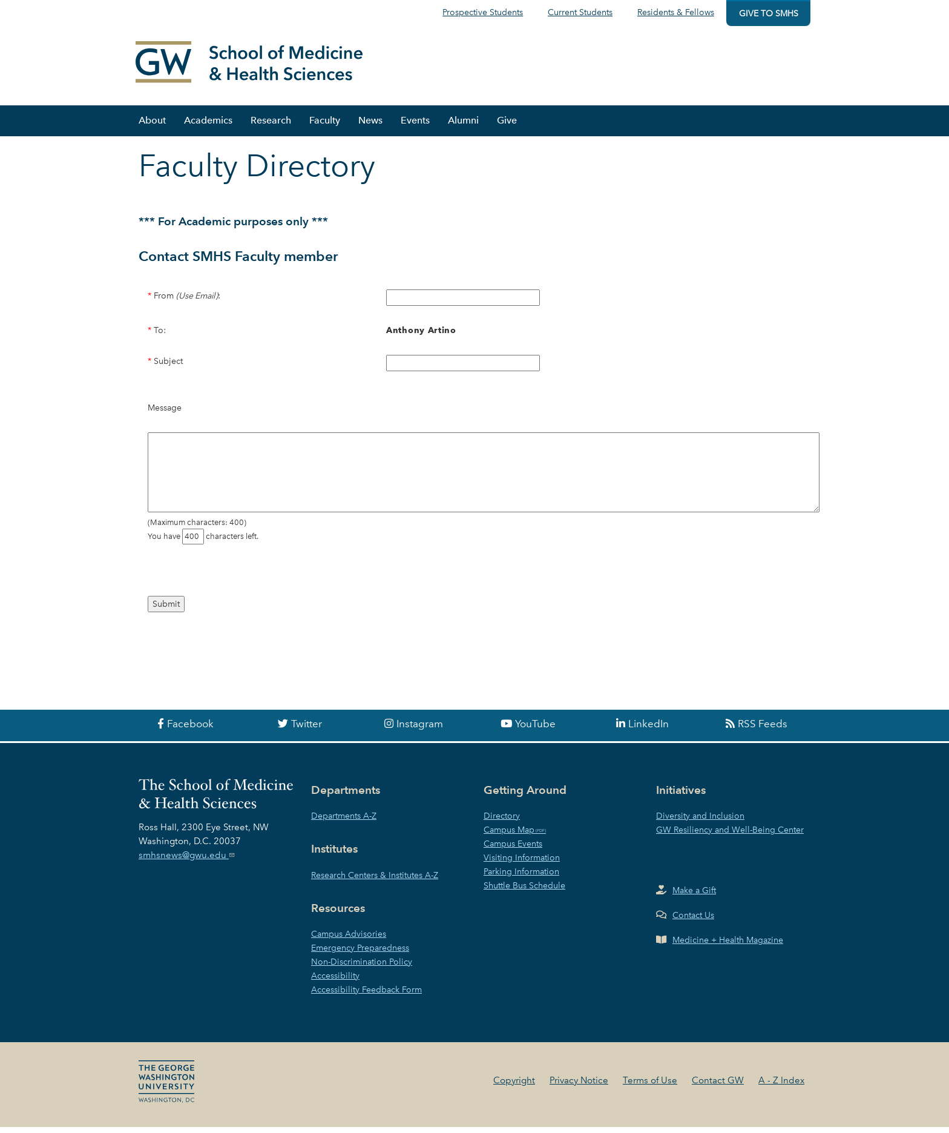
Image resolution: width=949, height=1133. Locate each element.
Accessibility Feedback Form (366, 995)
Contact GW (718, 1086)
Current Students (580, 12)
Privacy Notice (579, 1086)
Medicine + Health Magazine (727, 946)
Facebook (190, 730)
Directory (502, 822)
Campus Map (509, 836)
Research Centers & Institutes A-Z (374, 881)
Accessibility (335, 981)
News (370, 125)
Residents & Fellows (675, 12)
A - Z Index (781, 1086)
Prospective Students (482, 12)
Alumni (463, 125)
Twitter (306, 730)
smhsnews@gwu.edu (188, 860)
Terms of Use (650, 1086)
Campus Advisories (348, 940)
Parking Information (521, 877)
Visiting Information (522, 863)
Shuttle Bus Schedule (524, 891)
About (152, 125)
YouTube (535, 730)
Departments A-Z (343, 822)
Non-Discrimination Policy (361, 968)
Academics (208, 125)
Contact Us (693, 921)
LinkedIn (648, 730)
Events (415, 125)
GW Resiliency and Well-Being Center (730, 836)
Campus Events (513, 849)
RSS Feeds (762, 730)
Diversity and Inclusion (700, 822)
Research (271, 125)
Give (507, 125)
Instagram (419, 730)
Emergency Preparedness (360, 954)
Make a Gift (694, 896)
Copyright (514, 1086)
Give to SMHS (768, 13)
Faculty (324, 125)
